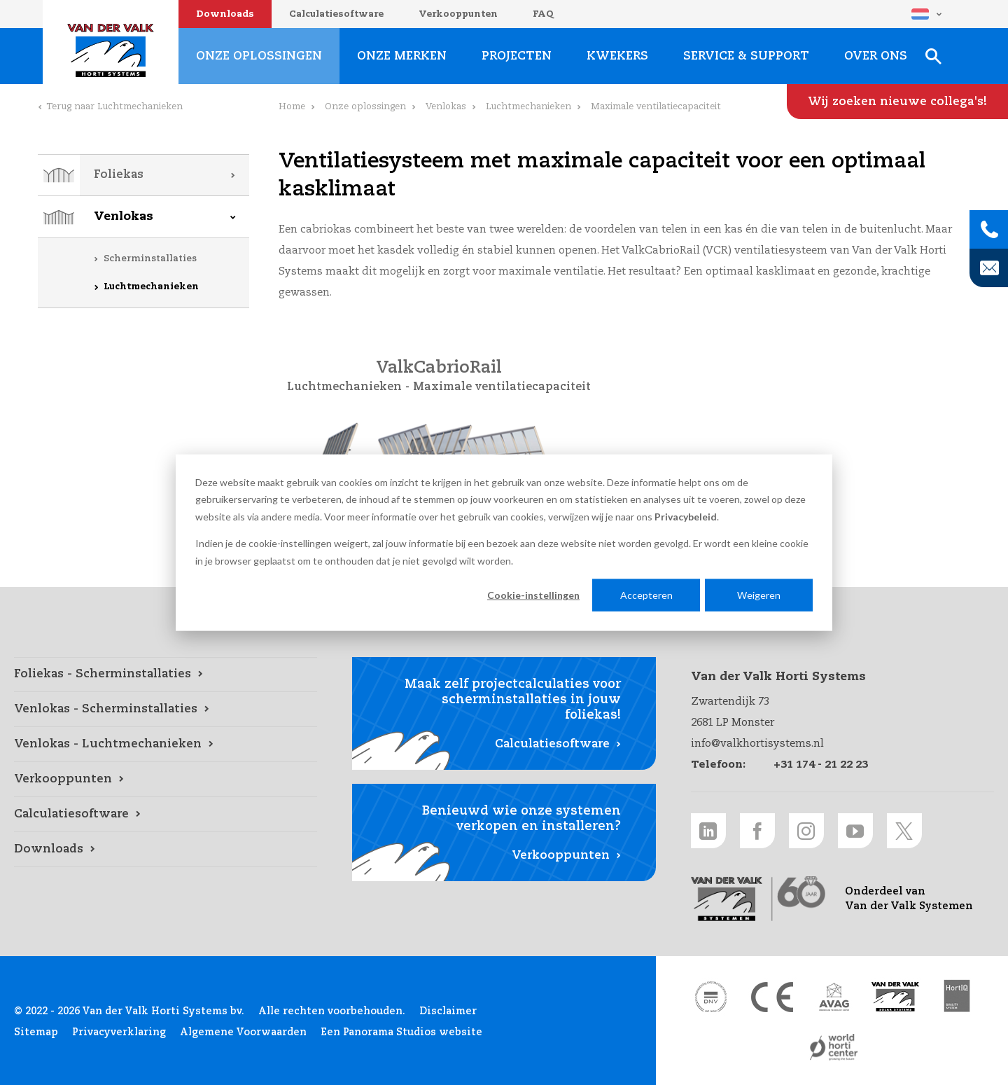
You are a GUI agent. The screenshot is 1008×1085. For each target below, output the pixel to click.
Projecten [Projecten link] (517, 56)
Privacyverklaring (119, 1032)
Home (292, 106)
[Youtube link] (855, 830)
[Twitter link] (904, 830)
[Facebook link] (757, 830)
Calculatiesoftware (336, 14)
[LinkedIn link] (708, 830)
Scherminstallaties (150, 258)
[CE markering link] (772, 997)
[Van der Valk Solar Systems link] (895, 997)
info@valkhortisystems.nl (757, 743)
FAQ (543, 14)
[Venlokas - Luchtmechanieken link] (165, 744)
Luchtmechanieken (151, 286)
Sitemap (36, 1032)
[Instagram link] (806, 830)
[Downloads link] (165, 849)
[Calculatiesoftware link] (165, 814)
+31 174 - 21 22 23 (821, 764)
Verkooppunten (458, 14)
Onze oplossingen (365, 106)
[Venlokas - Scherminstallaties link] (165, 709)
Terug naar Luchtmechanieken (114, 106)
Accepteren (646, 595)
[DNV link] (710, 997)
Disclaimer (448, 1011)
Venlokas (123, 217)
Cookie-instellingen (533, 595)
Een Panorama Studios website (401, 1032)
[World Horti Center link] (833, 1047)
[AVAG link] (833, 997)
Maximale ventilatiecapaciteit (502, 387)
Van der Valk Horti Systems (110, 50)
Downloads (225, 14)
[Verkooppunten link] (165, 779)
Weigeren (758, 595)
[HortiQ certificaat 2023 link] (957, 997)
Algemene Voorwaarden (243, 1032)
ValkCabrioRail (439, 368)
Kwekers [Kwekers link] (617, 56)
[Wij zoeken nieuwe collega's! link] (897, 101)
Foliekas (119, 175)
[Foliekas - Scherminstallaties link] (165, 674)
